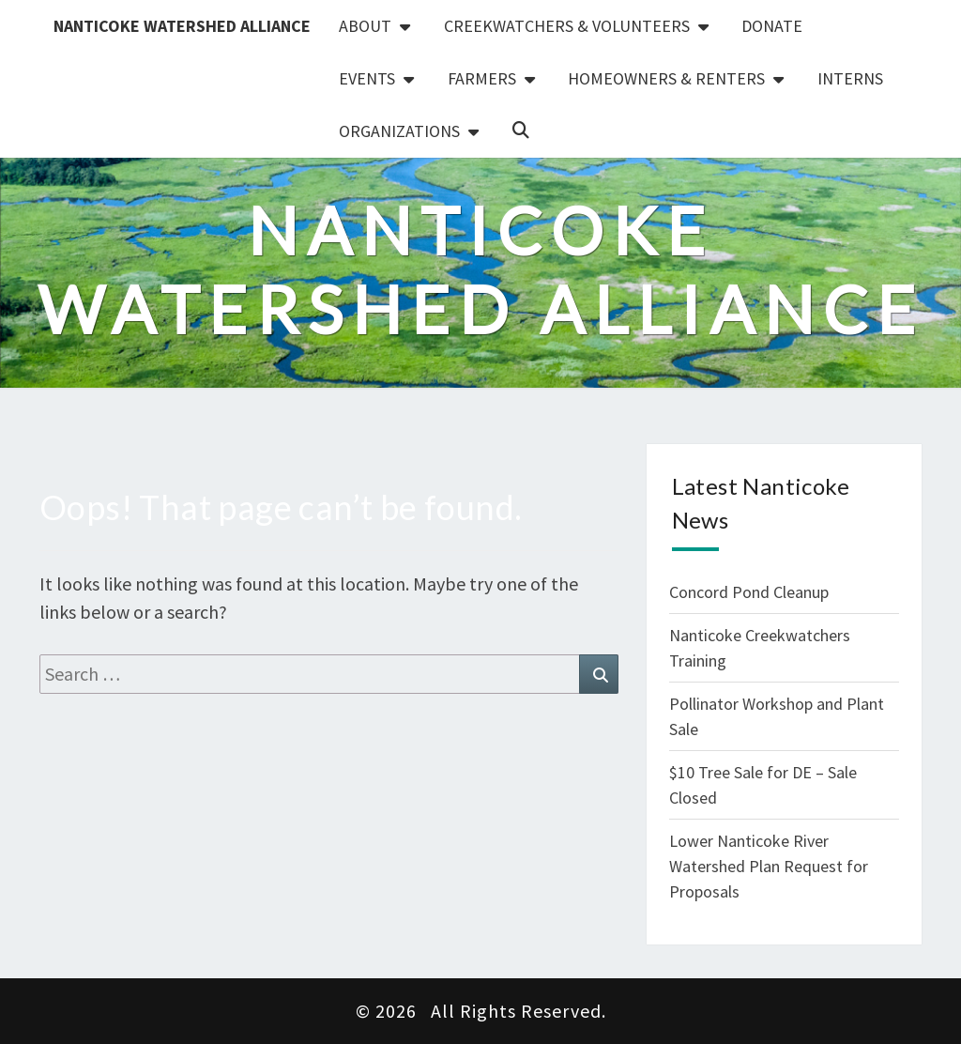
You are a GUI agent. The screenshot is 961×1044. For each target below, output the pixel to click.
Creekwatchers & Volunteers (567, 26)
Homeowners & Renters (666, 78)
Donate (771, 26)
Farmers (482, 78)
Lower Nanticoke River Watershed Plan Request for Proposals (768, 866)
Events (367, 78)
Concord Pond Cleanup (749, 592)
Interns (850, 78)
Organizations (399, 131)
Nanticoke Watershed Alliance (182, 26)
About (365, 26)
